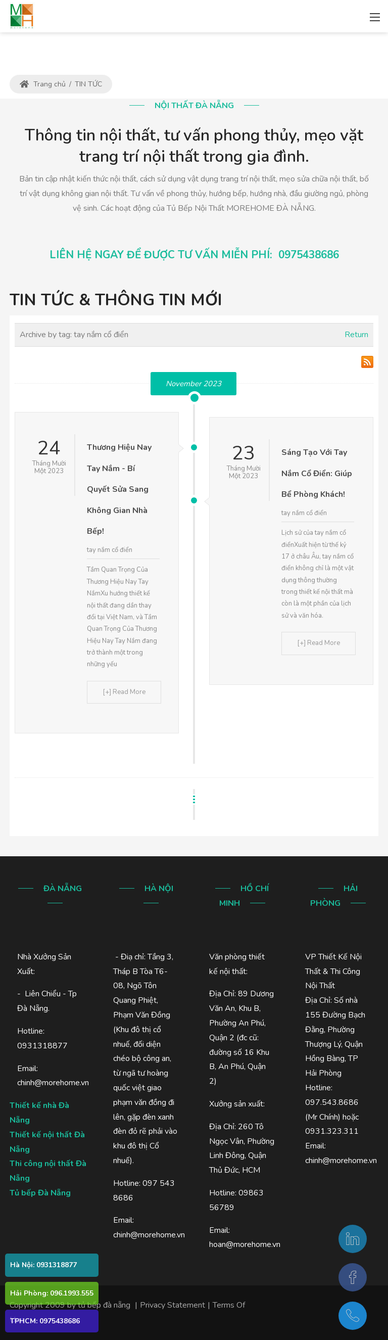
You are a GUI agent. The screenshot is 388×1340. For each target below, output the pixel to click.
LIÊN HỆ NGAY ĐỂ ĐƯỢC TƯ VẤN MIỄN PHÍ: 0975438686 (194, 255)
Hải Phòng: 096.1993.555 (51, 1293)
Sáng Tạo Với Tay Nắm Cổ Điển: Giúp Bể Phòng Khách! (316, 473)
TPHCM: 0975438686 (45, 1321)
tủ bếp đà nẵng (104, 1305)
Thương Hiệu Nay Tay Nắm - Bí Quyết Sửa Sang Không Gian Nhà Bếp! (119, 489)
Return (356, 334)
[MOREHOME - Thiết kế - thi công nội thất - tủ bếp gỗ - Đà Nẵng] (22, 15)
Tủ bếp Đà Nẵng (40, 1192)
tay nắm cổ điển (109, 550)
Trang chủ (43, 84)
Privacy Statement (172, 1305)
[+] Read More (124, 692)
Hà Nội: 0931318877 (43, 1265)
